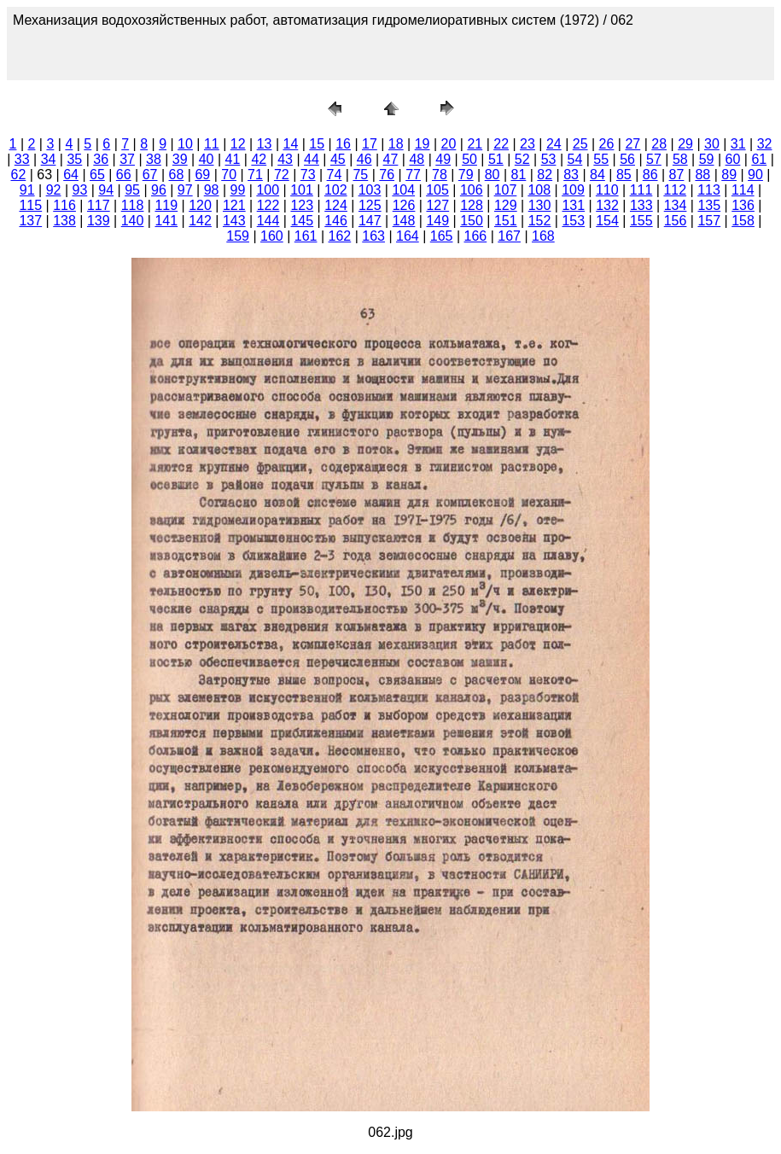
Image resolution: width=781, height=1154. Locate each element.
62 (18, 174)
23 (527, 144)
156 (675, 220)
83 (571, 174)
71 (255, 174)
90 (755, 174)
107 (505, 190)
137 (30, 220)
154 (607, 220)
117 (98, 205)
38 (153, 159)
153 (573, 220)
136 (743, 205)
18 (396, 144)
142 (200, 220)
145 (301, 220)
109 (573, 190)
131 (573, 205)
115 (30, 205)
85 (624, 174)
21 (474, 144)
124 (335, 205)
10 (185, 144)
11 (211, 144)
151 (505, 220)
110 (607, 190)
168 (543, 236)
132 (607, 205)
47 (391, 159)
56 (627, 159)
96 (158, 190)
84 (597, 174)
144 (268, 220)
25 (580, 144)
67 (150, 174)
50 (469, 159)
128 (471, 205)
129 (505, 205)
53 (549, 159)
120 (200, 205)
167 (509, 236)
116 (64, 205)
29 (685, 144)
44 (311, 159)
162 (340, 236)
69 (202, 174)
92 (53, 190)
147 (370, 220)
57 (654, 159)
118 (132, 205)
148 (404, 220)
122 (268, 205)
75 (360, 174)
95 (132, 190)
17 (369, 144)
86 (650, 174)
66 (123, 174)
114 (743, 190)
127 (437, 205)
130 (539, 205)
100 (267, 190)
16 (343, 144)
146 (335, 220)
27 (632, 144)
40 (206, 159)
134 (675, 205)
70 (228, 174)
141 (166, 220)
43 (285, 159)
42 (258, 159)
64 (71, 174)
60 (733, 159)
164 (407, 236)
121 (234, 205)
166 (475, 236)
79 (466, 174)
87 (677, 174)
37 (127, 159)
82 (544, 174)
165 (441, 236)
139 (98, 220)
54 (575, 159)
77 (413, 174)
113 (708, 190)
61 (758, 159)
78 (439, 174)
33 (22, 159)
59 (706, 159)
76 (386, 174)
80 (492, 174)
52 (522, 159)
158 (743, 220)
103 (370, 190)
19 (422, 144)
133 (641, 205)
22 (501, 144)
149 (437, 220)
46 (364, 159)
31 (738, 144)
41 (233, 159)
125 (370, 205)
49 (443, 159)
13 (264, 144)
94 (106, 190)
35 (74, 159)
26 (607, 144)
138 (64, 220)
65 (97, 174)
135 (708, 205)
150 (471, 220)
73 (308, 174)
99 (238, 190)
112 (674, 190)
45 (338, 159)
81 (519, 174)
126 (404, 205)
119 (166, 205)
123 (301, 205)
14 (290, 144)
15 (316, 144)
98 (211, 190)
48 (416, 159)
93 (79, 190)
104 (403, 190)
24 (554, 144)
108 (539, 190)
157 (708, 220)
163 (373, 236)
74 (334, 174)
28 (659, 144)
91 (27, 190)
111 (641, 190)
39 (180, 159)
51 (496, 159)
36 (100, 159)
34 (48, 159)
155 (641, 220)
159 (237, 236)
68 (176, 174)
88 (702, 174)
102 (335, 190)
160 (271, 236)
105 (437, 190)
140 (132, 220)
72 (281, 174)
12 (238, 144)
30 (712, 144)
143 (234, 220)
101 (301, 190)
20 (449, 144)
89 (729, 174)
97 (185, 190)
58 (680, 159)
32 (764, 144)
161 (306, 236)
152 (539, 220)
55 (601, 159)
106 (471, 190)
